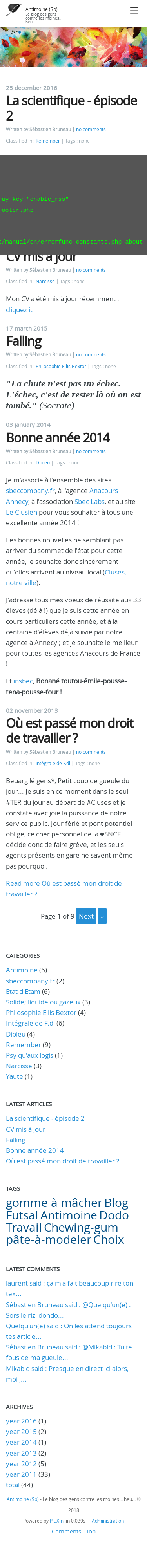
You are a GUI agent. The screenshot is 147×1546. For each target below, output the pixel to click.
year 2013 (21, 1453)
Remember (48, 141)
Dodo (114, 1215)
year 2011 (21, 1474)
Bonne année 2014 (57, 437)
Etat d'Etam (23, 991)
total (13, 1484)
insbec (23, 680)
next (86, 916)
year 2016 (21, 1420)
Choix (108, 1239)
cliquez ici (20, 309)
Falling (23, 340)
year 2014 (21, 1442)
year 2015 (21, 1431)
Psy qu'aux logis (29, 1055)
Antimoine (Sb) (41, 9)
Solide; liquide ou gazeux (43, 1001)
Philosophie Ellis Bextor (61, 366)
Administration (108, 1520)
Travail (24, 1227)
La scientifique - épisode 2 (71, 108)
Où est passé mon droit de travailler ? (69, 730)
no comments (91, 129)
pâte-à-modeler (48, 1239)
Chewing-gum (81, 1227)
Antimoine (22, 969)
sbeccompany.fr (30, 490)
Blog (116, 1202)
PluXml (57, 1520)
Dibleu (43, 463)
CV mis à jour (41, 256)
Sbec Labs (89, 501)
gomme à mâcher (54, 1202)
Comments (66, 1531)
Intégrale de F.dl (53, 763)
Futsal (22, 1215)
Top (91, 1531)
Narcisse (45, 281)
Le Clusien (21, 512)
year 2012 (21, 1463)
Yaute (14, 1076)
